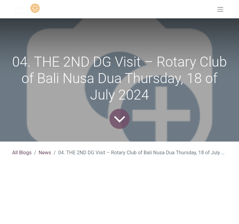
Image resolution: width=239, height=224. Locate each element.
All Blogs (21, 153)
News (45, 153)
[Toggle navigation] (220, 9)
